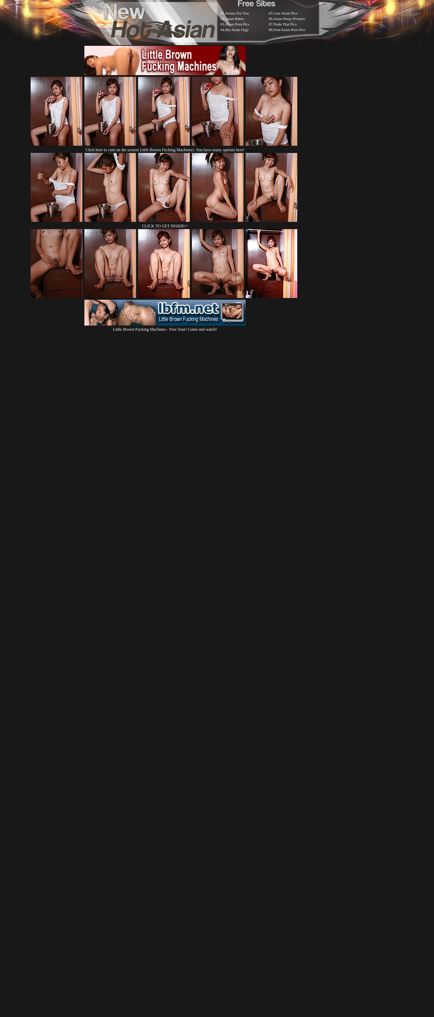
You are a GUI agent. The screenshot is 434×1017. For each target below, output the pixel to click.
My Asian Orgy (237, 30)
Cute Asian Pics (285, 13)
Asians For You (237, 13)
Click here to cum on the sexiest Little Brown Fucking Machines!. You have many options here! (165, 149)
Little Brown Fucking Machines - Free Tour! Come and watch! (165, 327)
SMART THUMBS (229, 844)
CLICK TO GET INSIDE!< (165, 226)
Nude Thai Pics (285, 24)
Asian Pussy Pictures (289, 19)
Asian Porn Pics (237, 24)
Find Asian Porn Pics (289, 30)
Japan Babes (234, 19)
